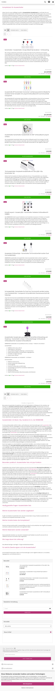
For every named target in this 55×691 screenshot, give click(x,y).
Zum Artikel (27, 77)
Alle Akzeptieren (27, 684)
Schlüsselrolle (33, 473)
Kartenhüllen (14, 432)
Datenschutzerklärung (6, 680)
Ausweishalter (45, 425)
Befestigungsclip (33, 469)
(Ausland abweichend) (19, 65)
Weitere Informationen (27, 688)
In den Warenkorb (27, 156)
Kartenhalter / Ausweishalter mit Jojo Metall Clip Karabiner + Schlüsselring (27, 50)
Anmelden (27, 612)
